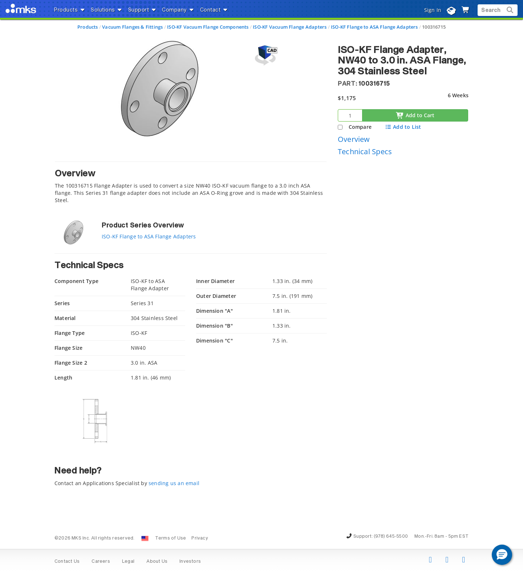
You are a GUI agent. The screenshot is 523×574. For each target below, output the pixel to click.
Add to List (403, 126)
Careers (101, 561)
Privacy (199, 538)
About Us (156, 561)
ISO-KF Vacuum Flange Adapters (290, 27)
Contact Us (67, 561)
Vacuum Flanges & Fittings (132, 27)
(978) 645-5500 (391, 536)
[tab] (191, 184)
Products (87, 27)
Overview (354, 139)
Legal (128, 561)
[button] (502, 555)
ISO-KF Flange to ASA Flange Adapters (374, 27)
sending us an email (174, 483)
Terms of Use (170, 538)
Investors (190, 561)
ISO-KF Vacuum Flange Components (208, 27)
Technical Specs (365, 151)
